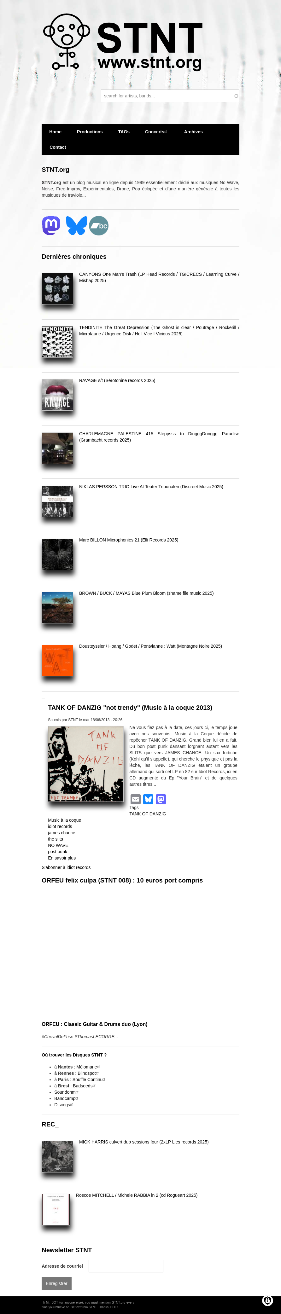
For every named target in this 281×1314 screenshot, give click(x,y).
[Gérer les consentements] (267, 1300)
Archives (193, 134)
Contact (58, 147)
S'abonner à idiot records (66, 867)
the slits (55, 839)
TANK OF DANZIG (147, 813)
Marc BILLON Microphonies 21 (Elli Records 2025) (128, 539)
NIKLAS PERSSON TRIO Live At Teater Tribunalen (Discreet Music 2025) (151, 486)
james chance (61, 832)
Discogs (64, 1104)
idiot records (60, 826)
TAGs (124, 134)
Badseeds (85, 1085)
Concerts (157, 131)
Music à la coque (64, 820)
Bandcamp (67, 1098)
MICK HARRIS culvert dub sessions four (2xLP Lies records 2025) (144, 1141)
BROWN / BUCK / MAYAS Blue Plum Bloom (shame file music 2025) (146, 593)
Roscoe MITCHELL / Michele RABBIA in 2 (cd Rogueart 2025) (136, 1195)
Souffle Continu (90, 1079)
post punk (57, 851)
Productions (90, 131)
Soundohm (67, 1092)
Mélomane (88, 1066)
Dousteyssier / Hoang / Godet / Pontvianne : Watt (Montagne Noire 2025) (150, 646)
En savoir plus (62, 857)
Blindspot (89, 1073)
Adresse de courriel (62, 1266)
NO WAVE (58, 845)
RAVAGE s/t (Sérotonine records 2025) (117, 380)
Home (55, 131)
